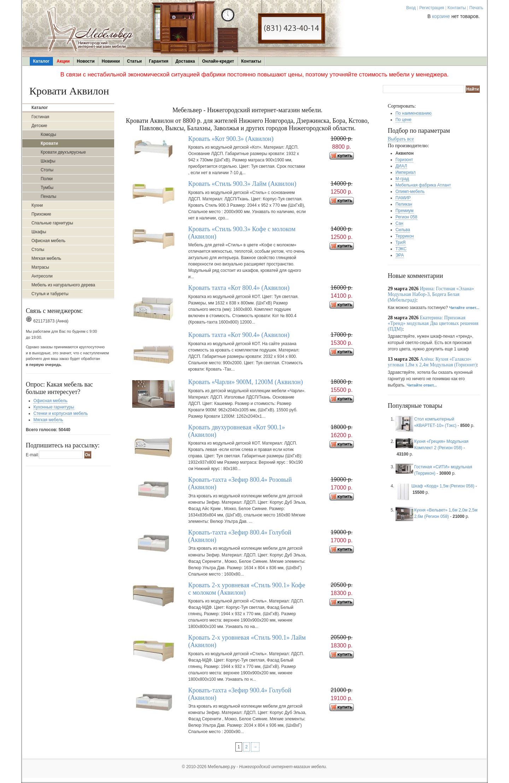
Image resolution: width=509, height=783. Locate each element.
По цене (403, 119)
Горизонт (404, 159)
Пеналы (48, 196)
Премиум (405, 210)
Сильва (403, 229)
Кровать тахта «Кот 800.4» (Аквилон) (238, 287)
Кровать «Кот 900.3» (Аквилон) (230, 138)
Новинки (111, 61)
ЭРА (400, 255)
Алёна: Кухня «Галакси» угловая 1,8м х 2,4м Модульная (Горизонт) (432, 361)
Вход (411, 7)
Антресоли (42, 276)
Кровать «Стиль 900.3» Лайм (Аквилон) (242, 183)
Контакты (456, 7)
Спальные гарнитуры (52, 223)
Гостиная (40, 116)
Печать (476, 7)
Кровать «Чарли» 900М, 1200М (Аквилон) (245, 381)
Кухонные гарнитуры (54, 407)
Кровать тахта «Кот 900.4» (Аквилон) (238, 334)
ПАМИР (403, 197)
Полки (47, 178)
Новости (85, 61)
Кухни (37, 205)
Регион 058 (406, 217)
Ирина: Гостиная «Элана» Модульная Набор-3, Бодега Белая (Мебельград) (431, 294)
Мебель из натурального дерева (63, 284)
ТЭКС (401, 248)
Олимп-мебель (410, 191)
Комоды (48, 134)
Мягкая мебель (46, 258)
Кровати (49, 143)
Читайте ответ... (464, 307)
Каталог (41, 61)
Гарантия (158, 61)
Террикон (405, 236)
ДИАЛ (401, 166)
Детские (39, 125)
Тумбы (47, 187)
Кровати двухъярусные (63, 152)
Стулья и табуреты (50, 293)
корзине (441, 16)
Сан (399, 223)
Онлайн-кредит (218, 61)
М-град (402, 178)
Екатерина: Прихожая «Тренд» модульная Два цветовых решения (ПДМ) (433, 323)
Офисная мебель (48, 240)
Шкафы (48, 161)
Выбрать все (401, 139)
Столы (47, 169)
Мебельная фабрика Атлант (423, 185)
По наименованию (414, 113)
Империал (406, 172)
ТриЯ (401, 242)
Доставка (185, 61)
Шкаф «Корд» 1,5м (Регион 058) (442, 486)
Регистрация (431, 7)
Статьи (134, 61)
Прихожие (41, 214)
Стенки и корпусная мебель (61, 413)
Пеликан (404, 204)
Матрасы (40, 267)
